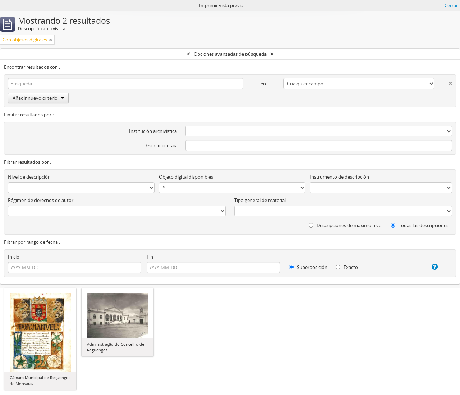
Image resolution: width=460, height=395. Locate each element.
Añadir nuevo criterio (38, 98)
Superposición (308, 267)
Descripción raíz (160, 145)
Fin (150, 256)
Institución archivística (153, 131)
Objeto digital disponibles (186, 177)
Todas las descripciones (419, 225)
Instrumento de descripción (339, 177)
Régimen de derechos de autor (40, 200)
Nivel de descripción (29, 177)
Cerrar (451, 5)
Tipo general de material (260, 200)
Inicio (13, 256)
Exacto (347, 267)
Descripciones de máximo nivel (345, 225)
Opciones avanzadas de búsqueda (230, 54)
